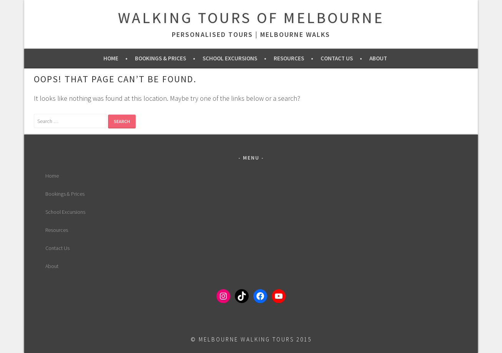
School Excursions (230, 58)
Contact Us (337, 58)
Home (110, 58)
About (378, 58)
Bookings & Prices (160, 58)
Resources (289, 58)
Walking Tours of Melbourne (251, 17)
